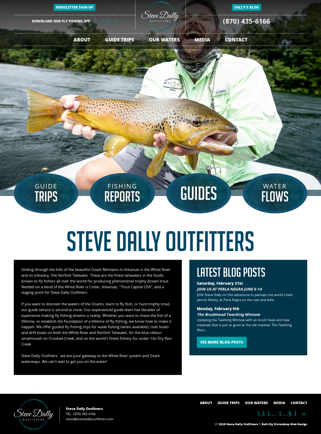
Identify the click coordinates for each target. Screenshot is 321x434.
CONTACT (236, 40)
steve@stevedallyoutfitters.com (89, 419)
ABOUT (81, 40)
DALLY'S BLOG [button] (246, 8)
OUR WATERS (164, 40)
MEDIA (202, 40)
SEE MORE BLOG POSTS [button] (221, 343)
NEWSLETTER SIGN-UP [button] (74, 8)
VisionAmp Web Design (290, 424)
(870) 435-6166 (246, 22)
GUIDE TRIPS (119, 40)
